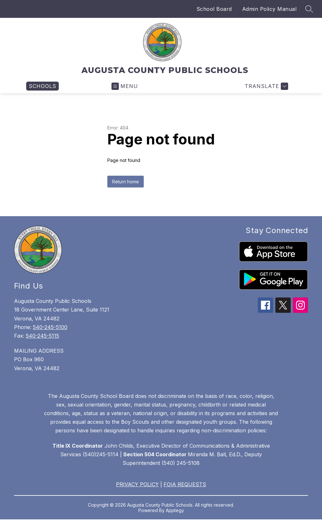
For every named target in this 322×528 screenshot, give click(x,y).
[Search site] (309, 9)
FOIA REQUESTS (185, 484)
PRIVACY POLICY (137, 484)
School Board (214, 9)
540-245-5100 (50, 327)
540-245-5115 (42, 336)
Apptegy (175, 510)
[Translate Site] (265, 86)
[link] (42, 86)
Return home (125, 181)
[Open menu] (124, 86)
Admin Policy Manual (269, 9)
